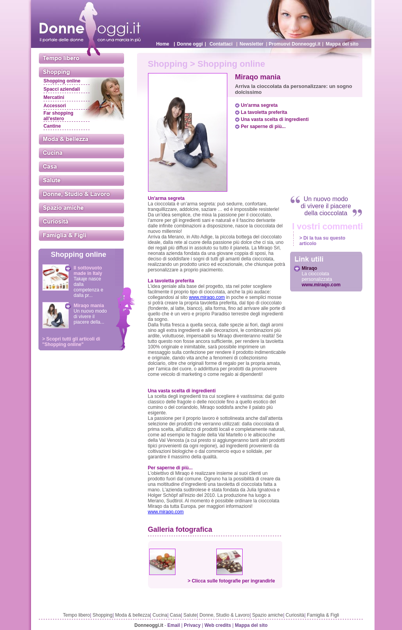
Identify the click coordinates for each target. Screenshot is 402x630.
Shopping (103, 615)
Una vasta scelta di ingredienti (275, 119)
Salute (190, 615)
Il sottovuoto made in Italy (88, 270)
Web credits (218, 625)
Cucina (160, 615)
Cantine (52, 126)
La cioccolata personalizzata (317, 276)
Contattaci (221, 44)
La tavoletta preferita (264, 112)
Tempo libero (76, 615)
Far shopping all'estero (58, 115)
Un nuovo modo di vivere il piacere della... (90, 316)
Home (162, 44)
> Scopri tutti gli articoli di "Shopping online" (71, 341)
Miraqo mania (89, 305)
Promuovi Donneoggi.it (294, 44)
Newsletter (251, 44)
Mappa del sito (342, 44)
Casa (175, 615)
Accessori (55, 105)
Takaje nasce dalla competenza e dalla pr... (88, 287)
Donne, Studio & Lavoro (224, 615)
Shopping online (62, 81)
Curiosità (295, 615)
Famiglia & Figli (323, 615)
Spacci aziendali (62, 89)
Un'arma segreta (259, 105)
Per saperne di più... (263, 126)
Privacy (192, 625)
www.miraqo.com (207, 297)
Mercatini (54, 97)
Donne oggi (190, 44)
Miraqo (309, 268)
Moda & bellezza (132, 615)
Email (173, 625)
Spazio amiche (267, 615)
